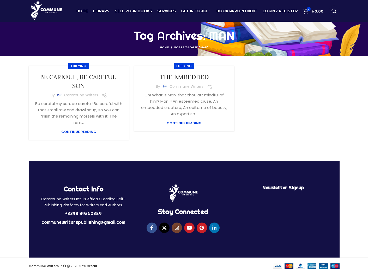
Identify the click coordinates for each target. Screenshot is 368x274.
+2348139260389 (83, 213)
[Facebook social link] (152, 228)
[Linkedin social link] (214, 228)
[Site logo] (46, 11)
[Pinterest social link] (202, 228)
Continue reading (78, 131)
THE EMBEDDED (184, 77)
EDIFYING (78, 66)
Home (164, 47)
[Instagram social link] (177, 228)
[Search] (334, 12)
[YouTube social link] (189, 228)
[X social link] (164, 228)
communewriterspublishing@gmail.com (83, 222)
